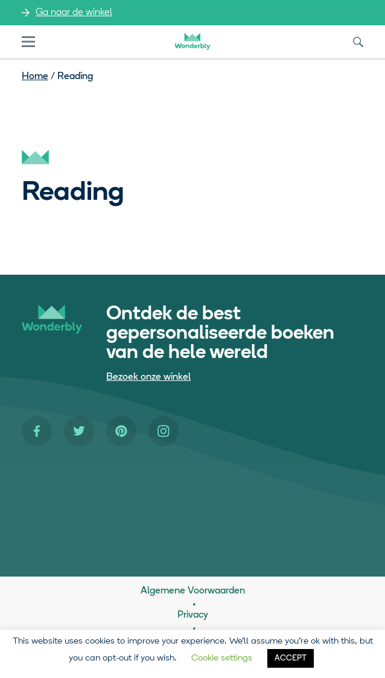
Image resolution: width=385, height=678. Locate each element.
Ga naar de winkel (74, 13)
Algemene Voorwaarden (193, 591)
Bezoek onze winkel (148, 377)
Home (35, 77)
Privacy (192, 615)
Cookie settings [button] (221, 658)
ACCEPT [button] (291, 658)
